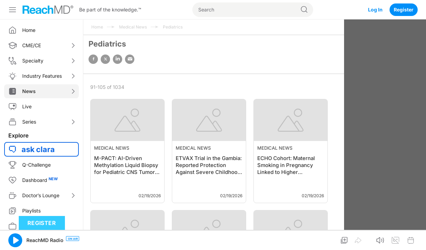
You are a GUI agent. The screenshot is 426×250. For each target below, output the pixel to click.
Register (404, 9)
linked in (117, 59)
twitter (105, 59)
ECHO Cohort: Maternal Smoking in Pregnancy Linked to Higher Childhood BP (286, 165)
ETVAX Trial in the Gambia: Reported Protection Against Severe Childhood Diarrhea (209, 165)
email (129, 59)
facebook (93, 59)
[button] (15, 240)
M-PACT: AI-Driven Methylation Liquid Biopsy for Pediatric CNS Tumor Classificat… (126, 165)
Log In (375, 9)
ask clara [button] (38, 149)
